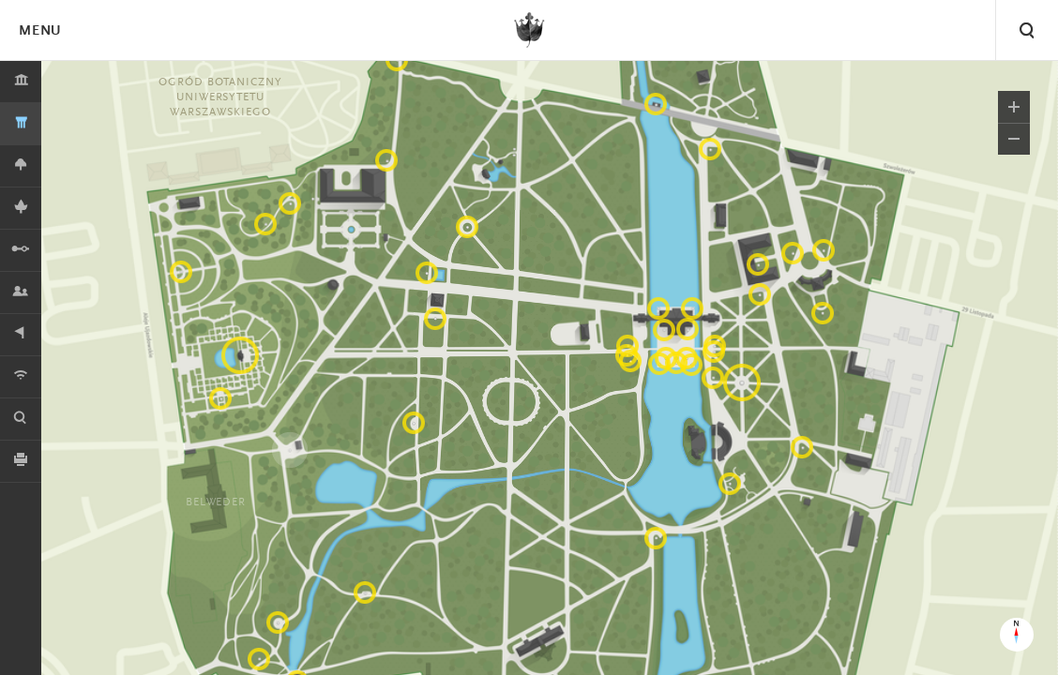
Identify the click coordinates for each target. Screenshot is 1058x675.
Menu (39, 31)
